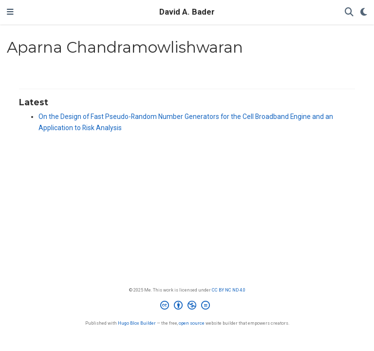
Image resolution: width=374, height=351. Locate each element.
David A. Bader (187, 12)
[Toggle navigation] (10, 12)
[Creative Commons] (187, 306)
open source (192, 323)
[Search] (349, 12)
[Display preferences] (363, 12)
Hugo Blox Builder (137, 323)
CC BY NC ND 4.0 (228, 289)
